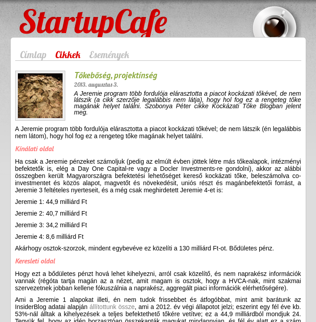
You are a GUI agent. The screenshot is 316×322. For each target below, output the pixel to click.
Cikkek (67, 54)
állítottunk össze (111, 306)
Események (109, 54)
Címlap (33, 54)
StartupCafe (36, 14)
